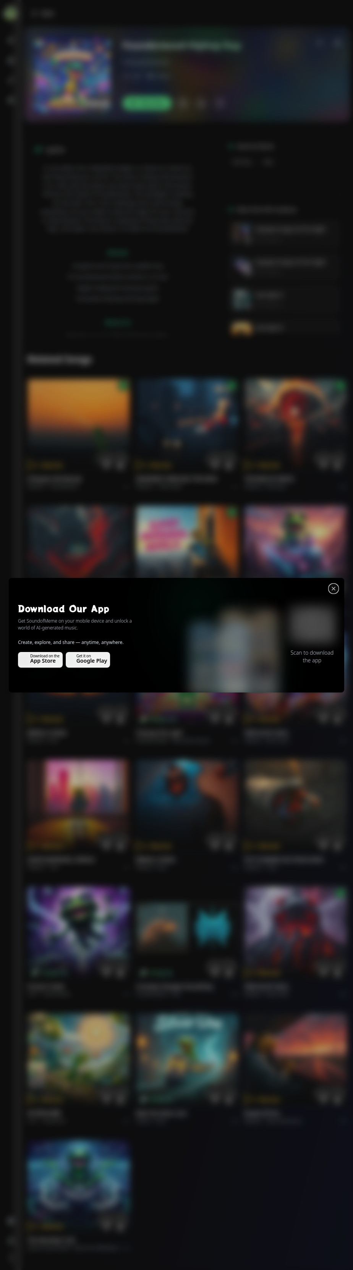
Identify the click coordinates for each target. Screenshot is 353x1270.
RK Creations (268, 239)
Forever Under (46, 986)
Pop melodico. (65, 486)
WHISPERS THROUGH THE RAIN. (177, 478)
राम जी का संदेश (44, 1113)
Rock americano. (285, 1121)
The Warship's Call (51, 1240)
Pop (163, 613)
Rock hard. (277, 740)
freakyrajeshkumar (146, 62)
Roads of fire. (262, 1113)
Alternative (170, 486)
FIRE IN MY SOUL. (267, 732)
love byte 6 (269, 294)
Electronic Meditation (96, 1247)
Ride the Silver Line (270, 605)
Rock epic (276, 486)
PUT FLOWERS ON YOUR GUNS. (284, 859)
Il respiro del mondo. (55, 478)
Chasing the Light (159, 732)
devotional (54, 1121)
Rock (269, 613)
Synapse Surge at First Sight (290, 229)
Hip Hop (242, 162)
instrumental (56, 994)
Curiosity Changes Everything (174, 986)
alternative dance (191, 740)
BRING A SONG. (48, 732)
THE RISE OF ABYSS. (270, 478)
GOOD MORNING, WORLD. (170, 605)
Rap (268, 162)
